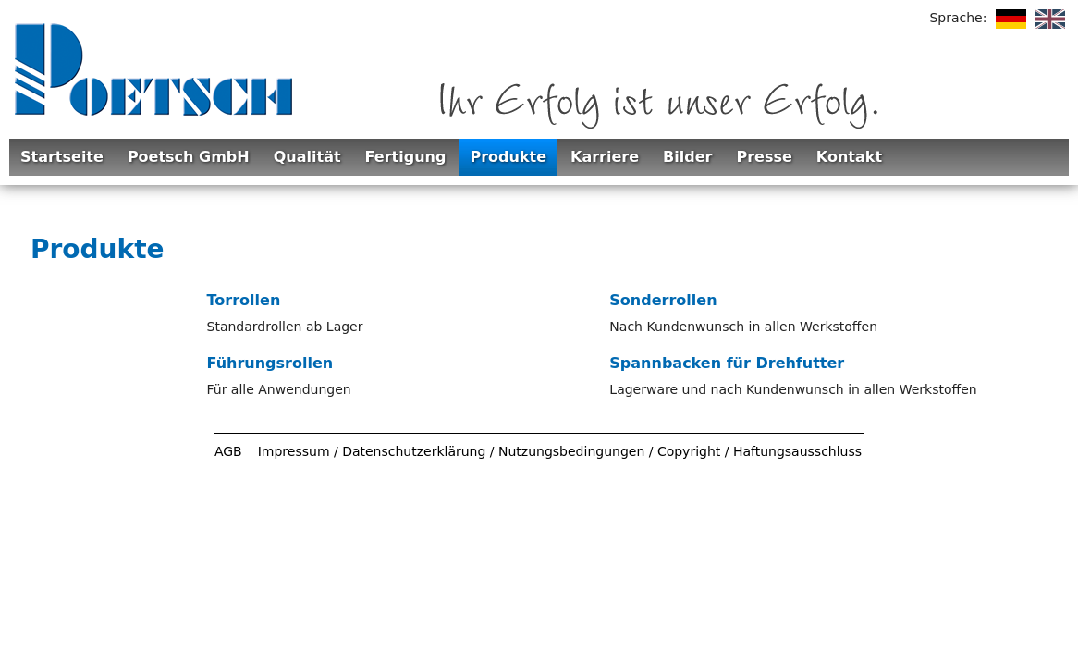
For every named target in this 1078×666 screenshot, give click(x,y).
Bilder (687, 157)
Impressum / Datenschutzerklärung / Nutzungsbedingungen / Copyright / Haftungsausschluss (560, 451)
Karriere (604, 157)
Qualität (307, 157)
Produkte (508, 157)
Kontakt (849, 157)
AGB (228, 451)
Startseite (62, 157)
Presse (763, 157)
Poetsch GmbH (189, 157)
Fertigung (406, 157)
